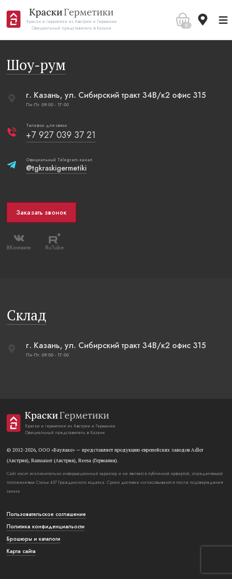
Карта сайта (21, 551)
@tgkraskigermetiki (56, 168)
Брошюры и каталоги (33, 539)
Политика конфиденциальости (46, 527)
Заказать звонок (41, 212)
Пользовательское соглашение (46, 514)
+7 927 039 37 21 (61, 135)
